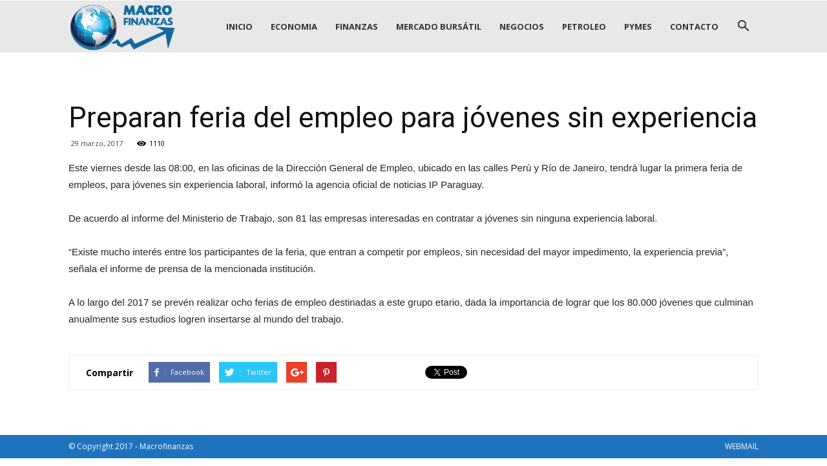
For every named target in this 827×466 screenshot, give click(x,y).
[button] (743, 26)
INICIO (239, 26)
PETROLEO (584, 26)
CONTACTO (694, 26)
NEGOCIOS (521, 26)
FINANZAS (356, 26)
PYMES (638, 26)
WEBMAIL (742, 446)
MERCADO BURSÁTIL (438, 26)
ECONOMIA (294, 26)
